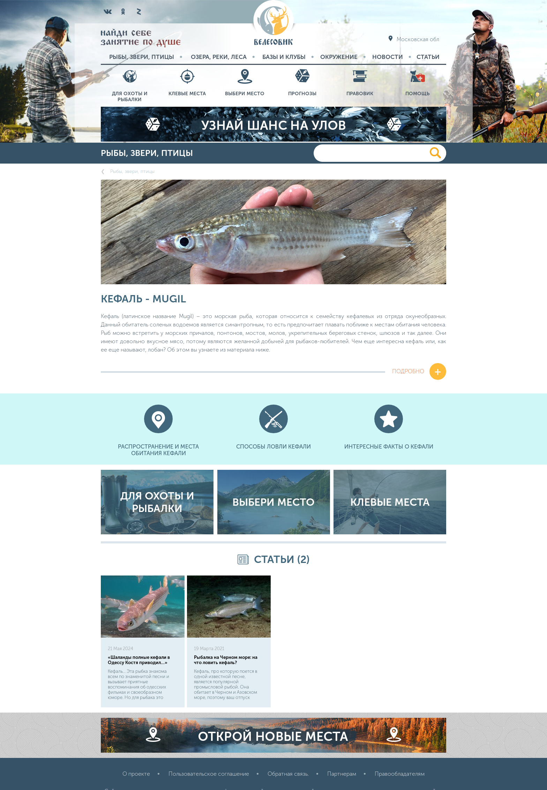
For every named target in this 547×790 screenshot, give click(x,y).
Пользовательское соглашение (208, 739)
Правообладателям (400, 739)
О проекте (136, 739)
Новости (387, 56)
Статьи (428, 56)
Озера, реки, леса (219, 56)
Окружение (339, 56)
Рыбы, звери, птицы (141, 56)
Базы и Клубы (284, 56)
